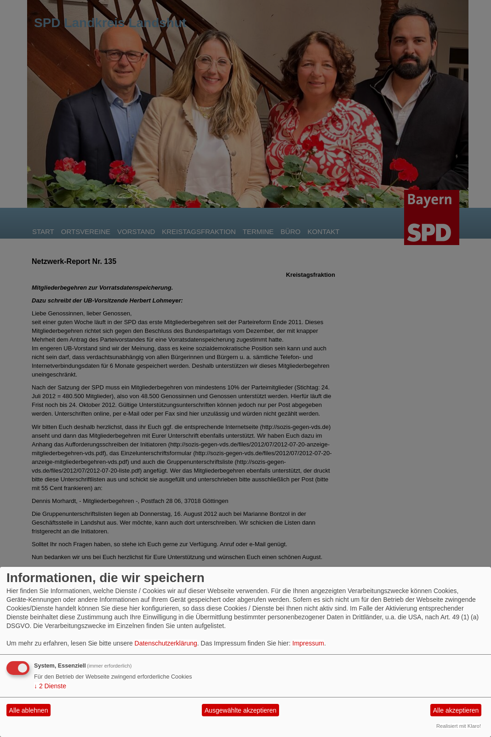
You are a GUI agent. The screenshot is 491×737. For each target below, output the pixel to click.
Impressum (308, 643)
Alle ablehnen (28, 710)
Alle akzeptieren (456, 710)
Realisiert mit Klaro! (458, 726)
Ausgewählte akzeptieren (240, 710)
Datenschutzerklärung (166, 643)
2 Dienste (50, 686)
